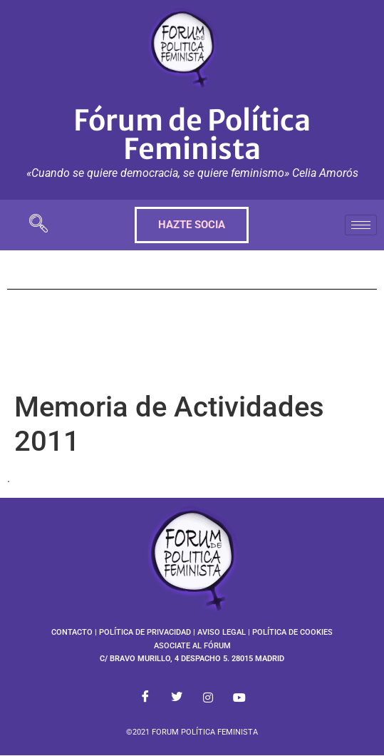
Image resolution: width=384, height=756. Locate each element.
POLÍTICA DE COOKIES (292, 632)
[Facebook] (145, 698)
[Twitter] (176, 698)
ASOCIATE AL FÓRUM (192, 645)
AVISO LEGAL (221, 632)
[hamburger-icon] (361, 225)
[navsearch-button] (38, 225)
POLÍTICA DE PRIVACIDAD (145, 632)
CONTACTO (72, 632)
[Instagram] (208, 698)
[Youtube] (239, 698)
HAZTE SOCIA (191, 224)
